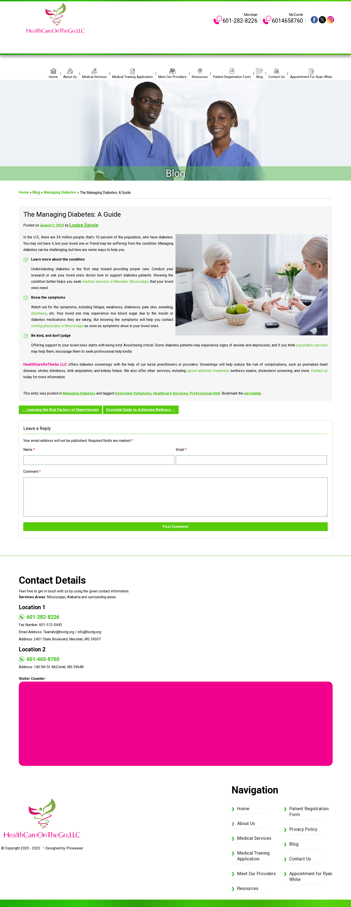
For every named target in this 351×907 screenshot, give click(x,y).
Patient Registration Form (232, 77)
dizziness (39, 313)
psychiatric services (312, 345)
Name (29, 449)
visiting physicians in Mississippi (57, 326)
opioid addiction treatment (207, 371)
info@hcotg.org (89, 632)
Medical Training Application (132, 77)
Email (181, 449)
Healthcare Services (170, 393)
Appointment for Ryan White (311, 77)
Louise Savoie (83, 225)
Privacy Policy (303, 829)
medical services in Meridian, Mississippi (115, 281)
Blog (259, 77)
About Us (70, 77)
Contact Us (276, 77)
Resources (200, 77)
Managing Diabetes (79, 393)
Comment (32, 471)
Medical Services (94, 77)
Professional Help (205, 393)
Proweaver (74, 848)
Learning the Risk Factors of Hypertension (60, 410)
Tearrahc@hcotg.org (58, 632)
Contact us (319, 371)
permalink (252, 393)
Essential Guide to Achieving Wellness (140, 410)
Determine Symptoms (133, 393)
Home (53, 77)
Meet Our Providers (172, 77)
